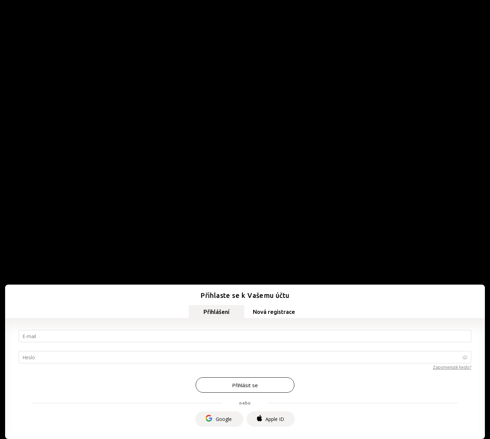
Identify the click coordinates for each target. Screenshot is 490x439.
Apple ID (270, 419)
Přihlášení (216, 311)
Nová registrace (274, 311)
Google (219, 419)
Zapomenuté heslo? (452, 367)
